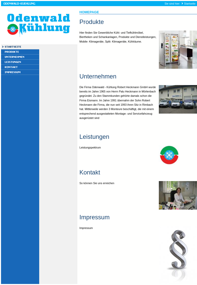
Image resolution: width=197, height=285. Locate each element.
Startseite (189, 3)
